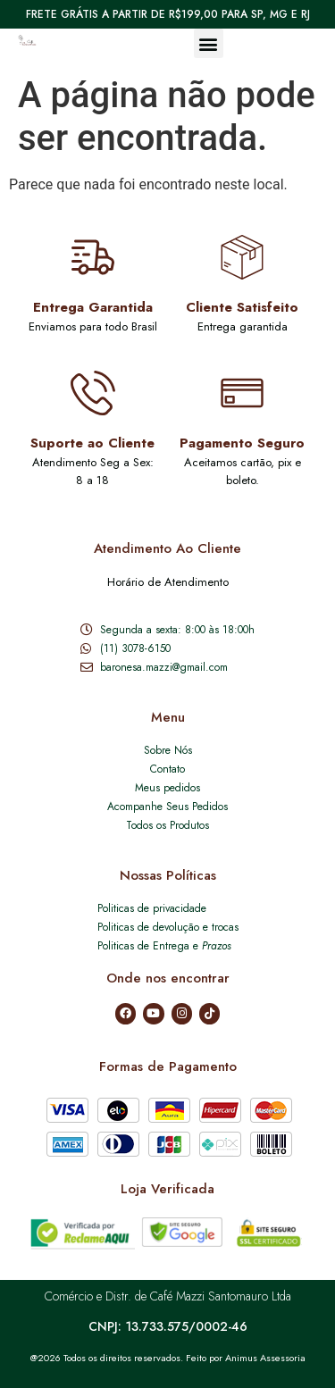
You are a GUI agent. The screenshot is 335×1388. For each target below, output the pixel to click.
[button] (208, 43)
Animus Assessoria (265, 1357)
